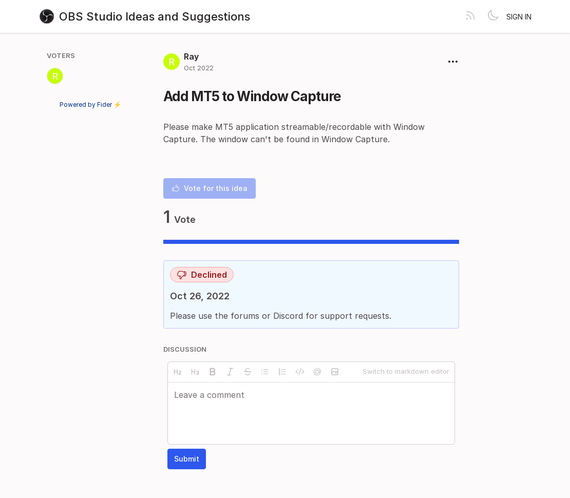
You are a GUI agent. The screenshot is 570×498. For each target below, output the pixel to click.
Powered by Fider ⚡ (90, 104)
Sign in (518, 16)
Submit (186, 458)
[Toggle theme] (493, 16)
